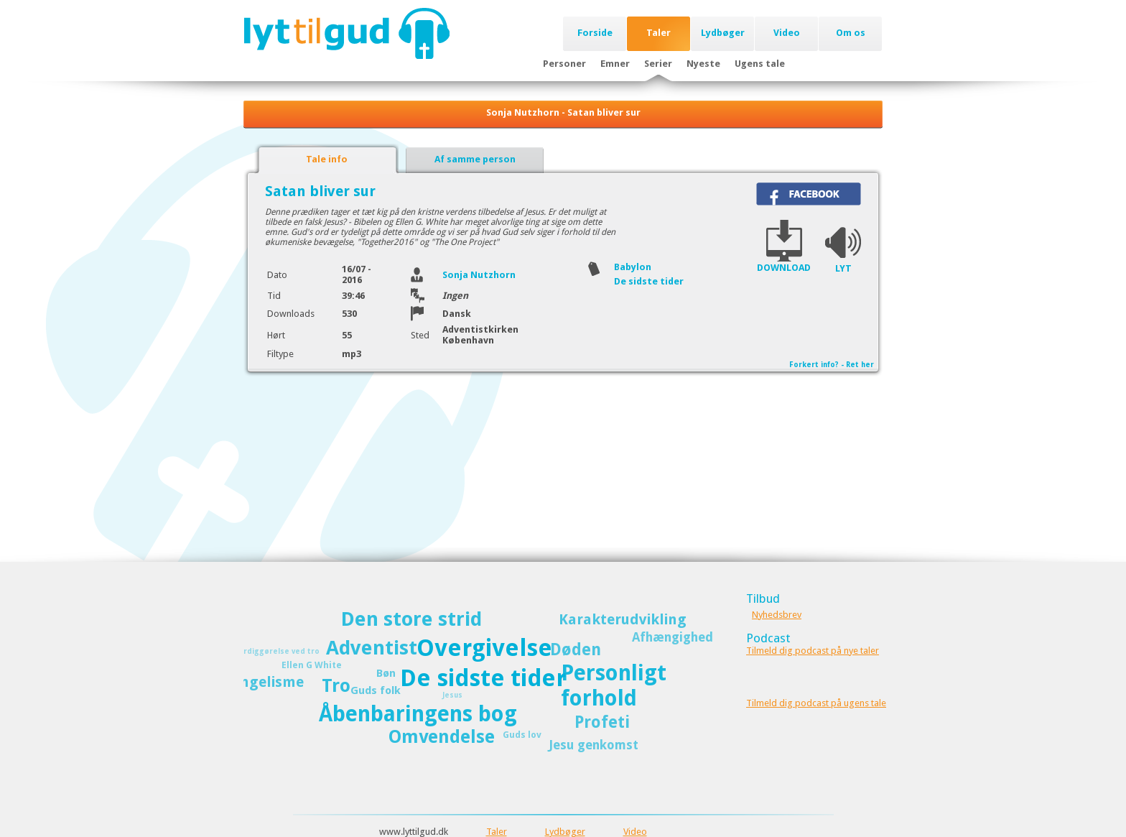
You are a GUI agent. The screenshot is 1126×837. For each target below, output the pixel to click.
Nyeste (703, 63)
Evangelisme (259, 681)
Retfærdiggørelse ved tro (270, 651)
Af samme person (475, 159)
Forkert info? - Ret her (831, 365)
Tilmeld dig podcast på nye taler (812, 650)
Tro (336, 685)
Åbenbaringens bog (418, 713)
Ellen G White (312, 665)
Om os (850, 32)
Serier (658, 63)
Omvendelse (441, 736)
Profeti (602, 722)
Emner (615, 63)
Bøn (386, 673)
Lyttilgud (346, 33)
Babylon (632, 267)
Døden (575, 649)
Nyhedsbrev (776, 614)
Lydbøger (723, 32)
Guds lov (522, 734)
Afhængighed (672, 637)
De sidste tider (649, 281)
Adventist (371, 648)
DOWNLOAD (784, 267)
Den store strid (411, 619)
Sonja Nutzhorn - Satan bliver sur (563, 112)
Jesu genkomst (593, 745)
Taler (658, 32)
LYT (843, 268)
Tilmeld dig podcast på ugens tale (816, 703)
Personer (564, 63)
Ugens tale (760, 63)
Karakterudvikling (623, 619)
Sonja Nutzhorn (479, 274)
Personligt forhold (613, 685)
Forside (595, 32)
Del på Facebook (808, 193)
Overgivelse (484, 648)
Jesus (452, 695)
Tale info (327, 159)
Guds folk (375, 690)
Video (786, 32)
